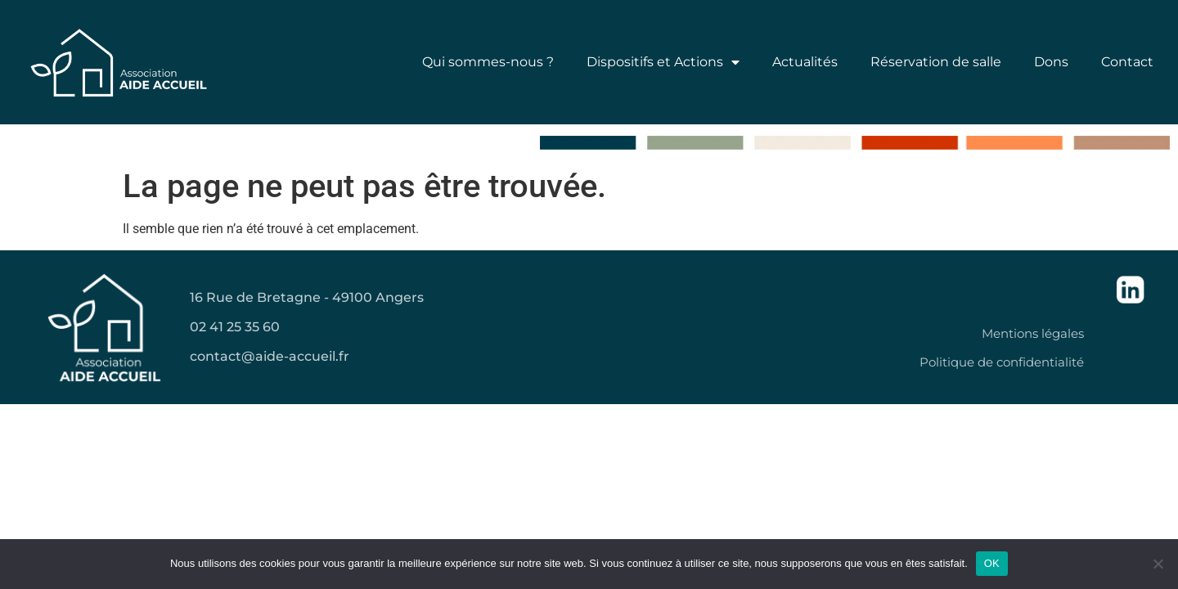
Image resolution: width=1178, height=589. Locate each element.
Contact (1127, 62)
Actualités (805, 62)
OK (992, 563)
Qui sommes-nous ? (488, 62)
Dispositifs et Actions (663, 62)
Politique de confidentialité (1001, 362)
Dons (1051, 62)
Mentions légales (1033, 333)
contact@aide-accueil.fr (269, 356)
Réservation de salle (935, 62)
